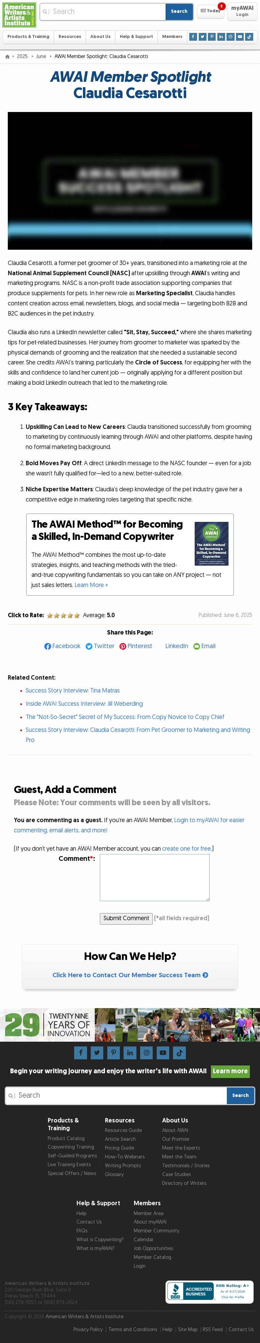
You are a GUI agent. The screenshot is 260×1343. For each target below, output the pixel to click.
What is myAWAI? (95, 1248)
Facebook (66, 646)
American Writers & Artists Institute (85, 1316)
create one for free (186, 849)
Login (140, 1266)
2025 (23, 56)
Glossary (114, 1174)
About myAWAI (150, 1222)
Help (81, 1213)
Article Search (120, 1139)
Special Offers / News (72, 1173)
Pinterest (140, 646)
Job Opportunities (153, 1248)
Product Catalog (66, 1138)
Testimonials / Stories (186, 1165)
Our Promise (175, 1139)
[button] (210, 12)
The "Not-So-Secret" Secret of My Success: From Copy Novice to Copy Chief (125, 717)
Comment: (77, 858)
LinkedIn (177, 646)
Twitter (104, 646)
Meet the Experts (181, 1148)
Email (208, 646)
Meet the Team (179, 1157)
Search (179, 11)
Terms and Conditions (132, 1329)
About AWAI (175, 1130)
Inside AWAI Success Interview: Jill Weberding (84, 704)
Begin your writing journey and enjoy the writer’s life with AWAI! (130, 1071)
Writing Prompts (123, 1165)
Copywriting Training (71, 1147)
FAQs (82, 1231)
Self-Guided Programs (72, 1156)
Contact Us (89, 1222)
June (41, 56)
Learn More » (91, 585)
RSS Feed (213, 1329)
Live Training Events (69, 1164)
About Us (100, 37)
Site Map (187, 1329)
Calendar (144, 1239)
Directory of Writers (184, 1183)
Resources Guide (123, 1130)
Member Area (149, 1213)
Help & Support (136, 37)
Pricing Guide (119, 1148)
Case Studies (176, 1174)
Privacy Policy (88, 1329)
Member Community (156, 1231)
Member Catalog (152, 1257)
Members (172, 37)
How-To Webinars (125, 1157)
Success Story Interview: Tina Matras (73, 691)
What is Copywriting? (100, 1239)
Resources (70, 37)
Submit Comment (126, 918)
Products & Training (28, 37)
